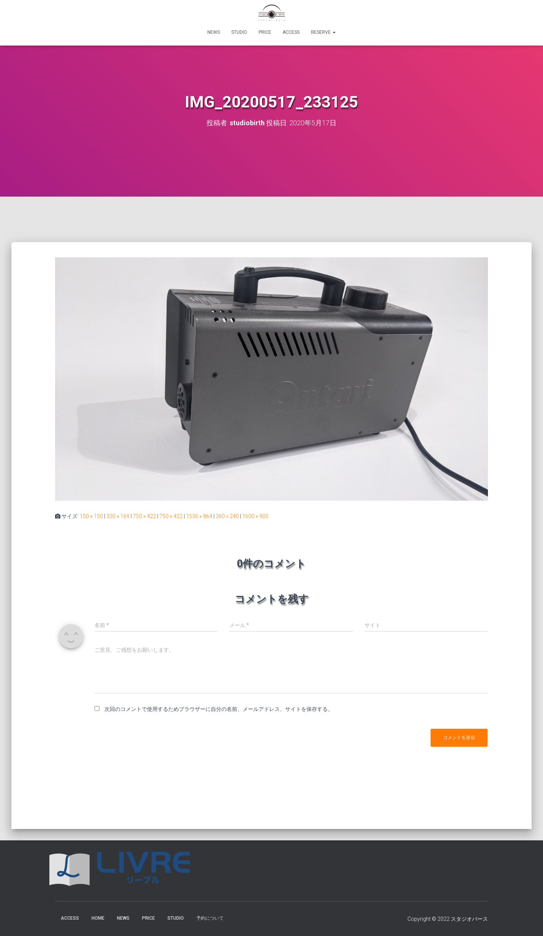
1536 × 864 (199, 516)
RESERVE (323, 32)
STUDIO (239, 32)
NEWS (213, 32)
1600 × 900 (255, 516)
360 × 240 (227, 516)
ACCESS (291, 32)
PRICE (265, 32)
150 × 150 (91, 516)
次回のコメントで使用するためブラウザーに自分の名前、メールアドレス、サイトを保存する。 (218, 709)
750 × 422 (144, 516)
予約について (210, 918)
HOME (98, 918)
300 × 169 (117, 516)
